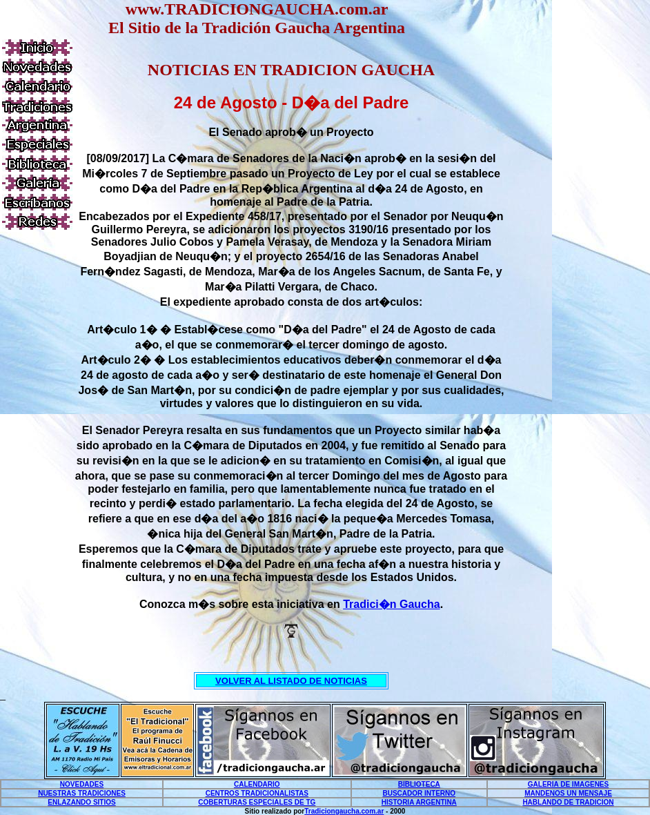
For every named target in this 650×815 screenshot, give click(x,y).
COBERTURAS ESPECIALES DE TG (256, 802)
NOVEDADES (82, 784)
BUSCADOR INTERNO (419, 793)
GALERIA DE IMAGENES (568, 784)
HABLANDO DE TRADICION (567, 802)
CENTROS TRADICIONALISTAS (257, 793)
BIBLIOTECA (419, 784)
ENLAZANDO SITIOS (81, 802)
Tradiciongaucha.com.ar (344, 811)
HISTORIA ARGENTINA (419, 802)
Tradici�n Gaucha (391, 604)
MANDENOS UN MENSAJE (568, 793)
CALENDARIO (257, 784)
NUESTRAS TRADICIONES (82, 793)
